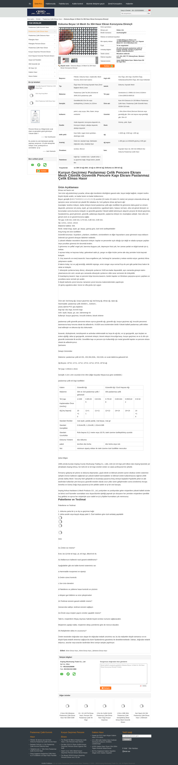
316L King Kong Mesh (41, 93)
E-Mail (124, 748)
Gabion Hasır (33, 72)
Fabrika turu (64, 4)
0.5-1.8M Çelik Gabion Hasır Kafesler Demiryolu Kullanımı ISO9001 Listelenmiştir (104, 742)
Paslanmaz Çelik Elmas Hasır (52, 19)
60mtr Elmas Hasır (85, 651)
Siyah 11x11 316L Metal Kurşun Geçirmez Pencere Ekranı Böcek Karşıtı (74, 752)
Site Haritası (133, 748)
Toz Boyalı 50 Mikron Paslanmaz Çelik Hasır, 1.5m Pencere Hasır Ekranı (73, 741)
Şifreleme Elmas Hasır (99, 651)
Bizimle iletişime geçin (95, 4)
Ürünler (38, 19)
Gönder (127, 739)
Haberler (129, 4)
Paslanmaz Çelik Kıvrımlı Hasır (39, 27)
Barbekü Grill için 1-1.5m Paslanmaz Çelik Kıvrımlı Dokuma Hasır (42, 745)
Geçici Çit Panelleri (35, 60)
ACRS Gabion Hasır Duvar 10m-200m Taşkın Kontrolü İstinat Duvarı (104, 747)
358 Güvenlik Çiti (34, 64)
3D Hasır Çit (33, 68)
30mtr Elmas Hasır (72, 651)
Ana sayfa (30, 19)
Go (149, 13)
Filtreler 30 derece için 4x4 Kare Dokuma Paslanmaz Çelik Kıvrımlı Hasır (43, 741)
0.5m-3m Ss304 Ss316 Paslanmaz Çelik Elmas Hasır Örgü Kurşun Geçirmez (104, 716)
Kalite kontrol (77, 4)
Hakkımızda (50, 4)
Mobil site (126, 751)
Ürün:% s (38, 4)
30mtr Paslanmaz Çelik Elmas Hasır (45, 101)
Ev (30, 4)
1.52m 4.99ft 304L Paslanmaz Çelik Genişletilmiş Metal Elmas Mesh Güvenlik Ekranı (123, 717)
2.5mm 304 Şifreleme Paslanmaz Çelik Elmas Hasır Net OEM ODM (67, 715)
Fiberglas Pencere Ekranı (37, 44)
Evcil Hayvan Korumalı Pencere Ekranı (41, 56)
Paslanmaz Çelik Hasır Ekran (38, 48)
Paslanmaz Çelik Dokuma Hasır (39, 35)
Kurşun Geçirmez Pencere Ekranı (40, 52)
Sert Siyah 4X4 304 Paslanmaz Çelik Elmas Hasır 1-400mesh (141, 715)
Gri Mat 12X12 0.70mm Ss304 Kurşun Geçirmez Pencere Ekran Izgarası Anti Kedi (73, 746)
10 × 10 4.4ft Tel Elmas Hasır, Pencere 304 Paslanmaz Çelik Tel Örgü (85, 716)
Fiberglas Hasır (34, 39)
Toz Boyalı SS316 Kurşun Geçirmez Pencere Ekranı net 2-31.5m (73, 756)
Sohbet (108, 66)
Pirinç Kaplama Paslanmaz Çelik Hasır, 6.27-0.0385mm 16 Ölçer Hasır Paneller (43, 754)
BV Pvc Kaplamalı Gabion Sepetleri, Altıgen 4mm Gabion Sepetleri (104, 752)
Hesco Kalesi (33, 76)
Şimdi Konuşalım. (115, 4)
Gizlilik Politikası (47, 763)
